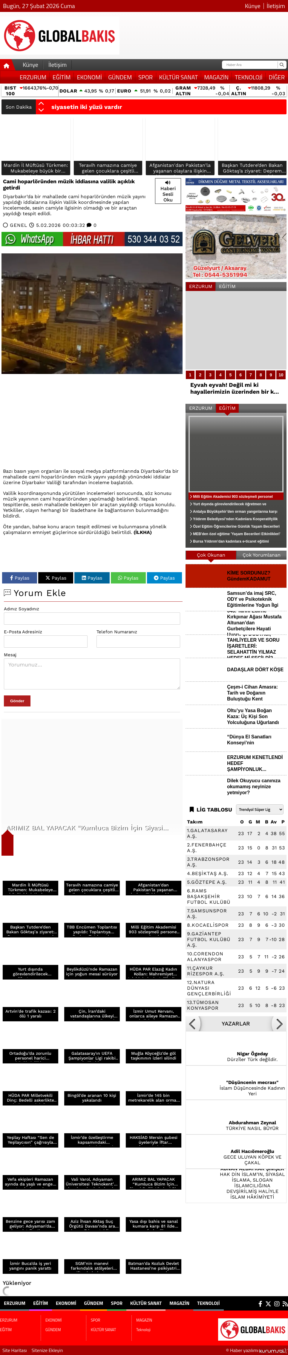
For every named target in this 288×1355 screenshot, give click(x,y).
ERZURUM (33, 77)
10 (281, 374)
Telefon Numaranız (116, 632)
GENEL (18, 225)
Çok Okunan (211, 555)
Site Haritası (14, 1350)
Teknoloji (248, 77)
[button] (41, 104)
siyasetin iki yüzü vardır (86, 106)
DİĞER (277, 77)
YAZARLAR (236, 1023)
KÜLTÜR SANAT (178, 77)
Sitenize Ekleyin (47, 1350)
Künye (253, 6)
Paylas (19, 578)
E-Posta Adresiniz (23, 632)
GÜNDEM (120, 77)
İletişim (276, 6)
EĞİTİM (62, 77)
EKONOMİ (89, 77)
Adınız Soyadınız (21, 609)
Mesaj (10, 655)
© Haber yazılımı (257, 1350)
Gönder (17, 701)
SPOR (145, 77)
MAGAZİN (216, 77)
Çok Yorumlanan (262, 555)
